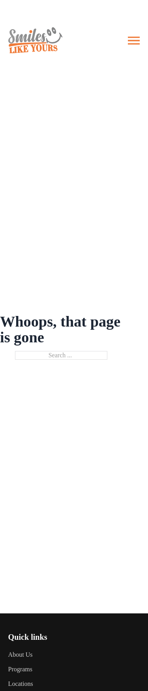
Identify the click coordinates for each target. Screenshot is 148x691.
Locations (20, 683)
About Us (20, 654)
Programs (20, 669)
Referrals (131, 10)
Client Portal (89, 10)
